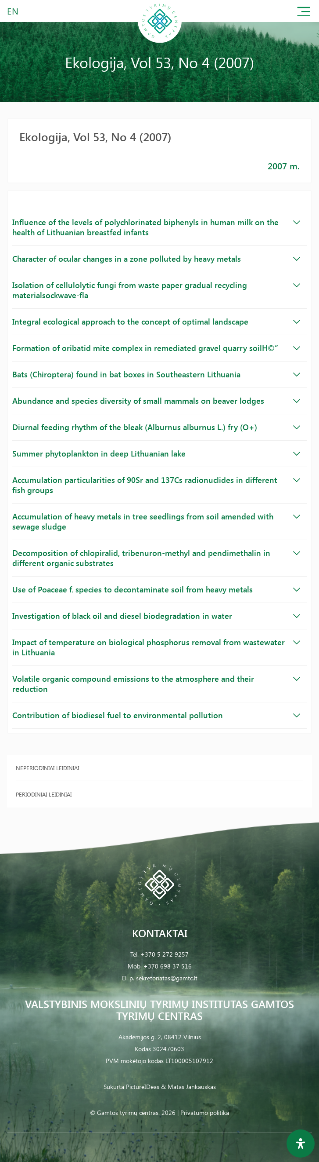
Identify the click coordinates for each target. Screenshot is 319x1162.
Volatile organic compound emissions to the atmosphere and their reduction (156, 683)
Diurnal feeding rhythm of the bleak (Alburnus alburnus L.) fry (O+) (156, 427)
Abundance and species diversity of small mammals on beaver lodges (156, 400)
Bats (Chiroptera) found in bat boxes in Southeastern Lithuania (156, 374)
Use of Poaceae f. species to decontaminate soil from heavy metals (156, 589)
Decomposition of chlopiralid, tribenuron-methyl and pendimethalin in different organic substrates (156, 558)
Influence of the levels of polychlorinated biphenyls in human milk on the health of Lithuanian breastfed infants (156, 227)
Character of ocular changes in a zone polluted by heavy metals (156, 258)
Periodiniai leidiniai (44, 794)
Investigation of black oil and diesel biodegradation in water (156, 615)
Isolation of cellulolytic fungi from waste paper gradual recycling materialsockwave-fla (156, 290)
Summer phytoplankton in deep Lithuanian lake (156, 453)
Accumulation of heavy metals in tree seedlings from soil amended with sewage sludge (156, 521)
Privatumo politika (204, 1112)
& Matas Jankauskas (188, 1086)
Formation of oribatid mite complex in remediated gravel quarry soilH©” (156, 348)
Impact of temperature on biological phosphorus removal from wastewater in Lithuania (156, 647)
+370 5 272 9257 (164, 954)
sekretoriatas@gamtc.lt (166, 978)
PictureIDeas (142, 1086)
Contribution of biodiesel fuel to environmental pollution (156, 715)
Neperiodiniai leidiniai (47, 767)
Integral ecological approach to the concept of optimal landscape (156, 321)
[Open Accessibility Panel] (301, 1143)
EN (13, 11)
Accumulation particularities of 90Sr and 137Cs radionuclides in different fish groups (156, 485)
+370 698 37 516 (167, 966)
